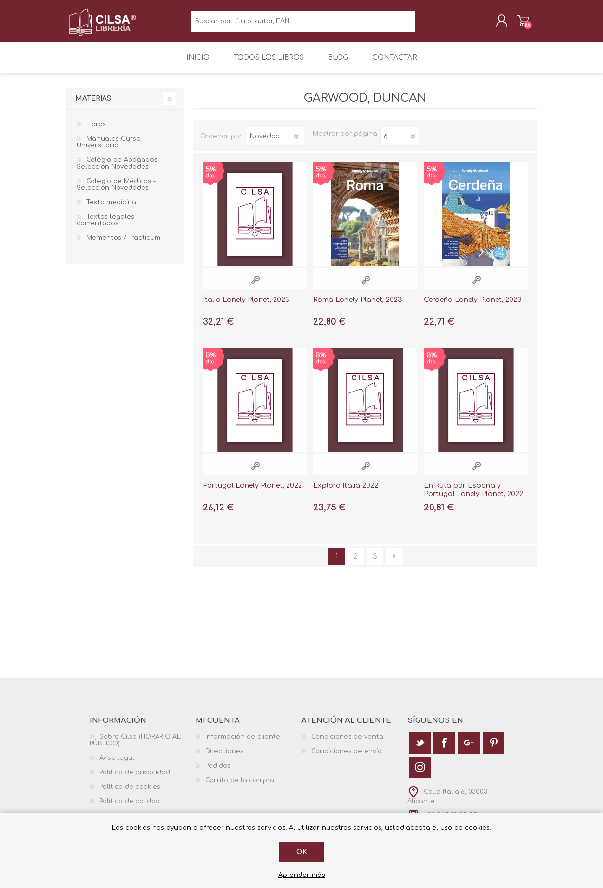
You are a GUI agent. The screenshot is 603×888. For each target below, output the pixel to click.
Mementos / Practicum (123, 244)
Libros (96, 130)
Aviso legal (116, 763)
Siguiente (394, 562)
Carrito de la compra (514, 23)
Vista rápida (255, 286)
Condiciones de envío (346, 757)
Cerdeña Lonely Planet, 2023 (473, 306)
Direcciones (224, 757)
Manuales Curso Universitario (109, 148)
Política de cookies (129, 792)
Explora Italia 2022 (345, 492)
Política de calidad (129, 807)
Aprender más (301, 875)
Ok (301, 852)
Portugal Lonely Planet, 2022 (252, 492)
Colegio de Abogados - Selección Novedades (119, 169)
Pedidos (218, 771)
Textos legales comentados (105, 226)
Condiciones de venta (347, 742)
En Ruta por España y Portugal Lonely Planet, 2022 (473, 496)
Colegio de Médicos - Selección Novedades (116, 190)
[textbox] (303, 24)
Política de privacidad (134, 778)
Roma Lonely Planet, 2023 (357, 306)
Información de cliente (242, 742)
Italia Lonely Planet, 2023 (246, 306)
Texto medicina (111, 208)
